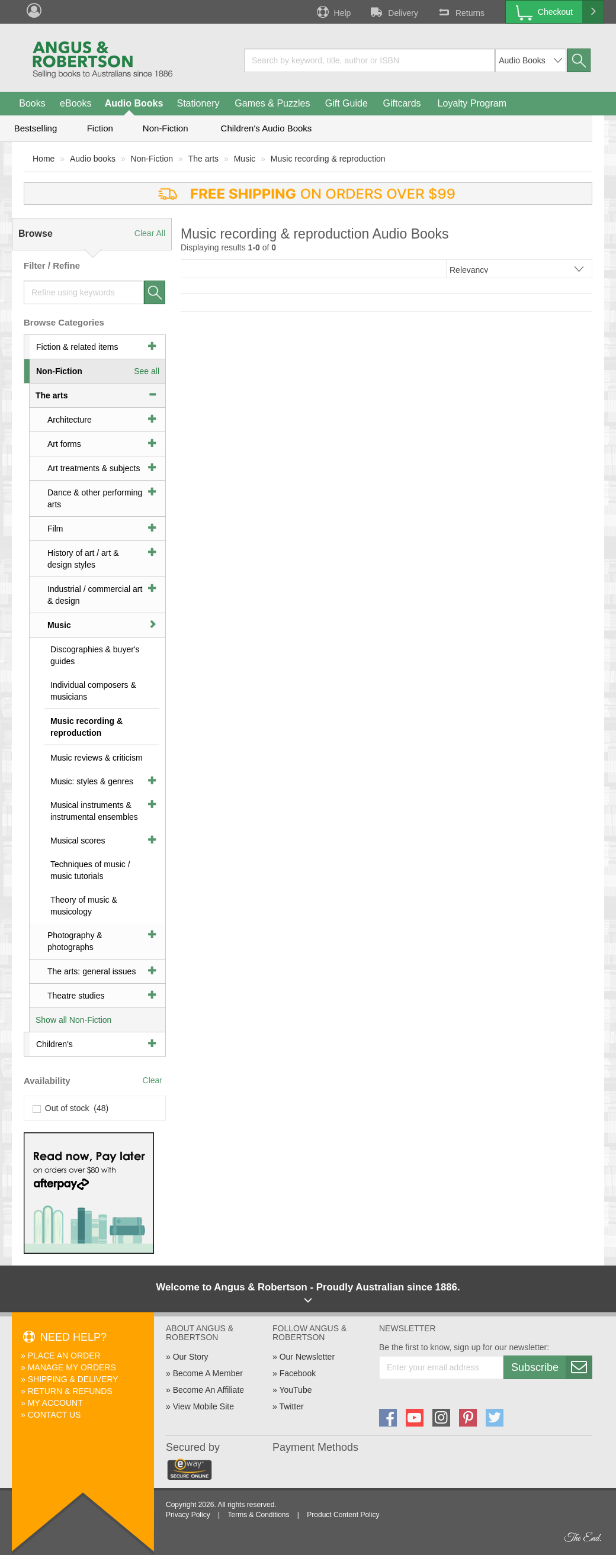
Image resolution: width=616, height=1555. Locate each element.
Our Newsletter (307, 1356)
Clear (152, 1080)
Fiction (100, 128)
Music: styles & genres (91, 781)
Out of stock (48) (70, 1108)
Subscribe (551, 1367)
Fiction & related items (77, 347)
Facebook (298, 1373)
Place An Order (64, 1355)
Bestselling (35, 128)
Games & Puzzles (272, 103)
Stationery (198, 103)
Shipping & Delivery (73, 1379)
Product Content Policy (343, 1515)
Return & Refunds (70, 1391)
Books (32, 103)
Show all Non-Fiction (73, 1020)
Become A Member (208, 1373)
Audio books (93, 158)
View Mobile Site (203, 1406)
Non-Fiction (165, 128)
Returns (460, 11)
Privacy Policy (188, 1515)
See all (146, 371)
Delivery (393, 11)
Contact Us (54, 1414)
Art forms (64, 444)
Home (43, 158)
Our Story (190, 1356)
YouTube (295, 1390)
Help (333, 11)
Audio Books (134, 103)
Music (245, 158)
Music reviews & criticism (96, 757)
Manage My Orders (72, 1367)
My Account (55, 1403)
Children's (54, 1044)
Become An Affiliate (208, 1390)
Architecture (69, 419)
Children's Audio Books (266, 128)
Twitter (291, 1406)
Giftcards (402, 103)
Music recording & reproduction (328, 158)
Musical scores (77, 840)
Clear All (149, 233)
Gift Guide (346, 103)
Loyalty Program (472, 103)
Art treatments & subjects (93, 468)
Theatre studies (76, 995)
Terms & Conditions (258, 1515)
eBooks (75, 103)
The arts (203, 158)
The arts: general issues (91, 971)
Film (55, 528)
